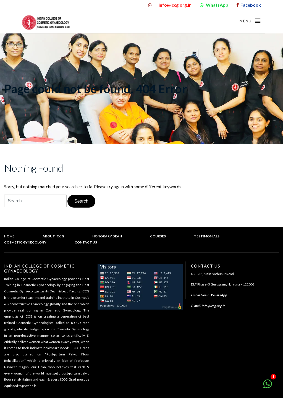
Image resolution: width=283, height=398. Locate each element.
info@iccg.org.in (213, 306)
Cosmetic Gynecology (25, 242)
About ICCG (53, 236)
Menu (250, 20)
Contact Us (86, 242)
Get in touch (200, 295)
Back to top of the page (255, 248)
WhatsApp (219, 295)
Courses (158, 236)
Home (9, 236)
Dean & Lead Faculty (65, 291)
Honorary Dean (107, 236)
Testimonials (206, 236)
